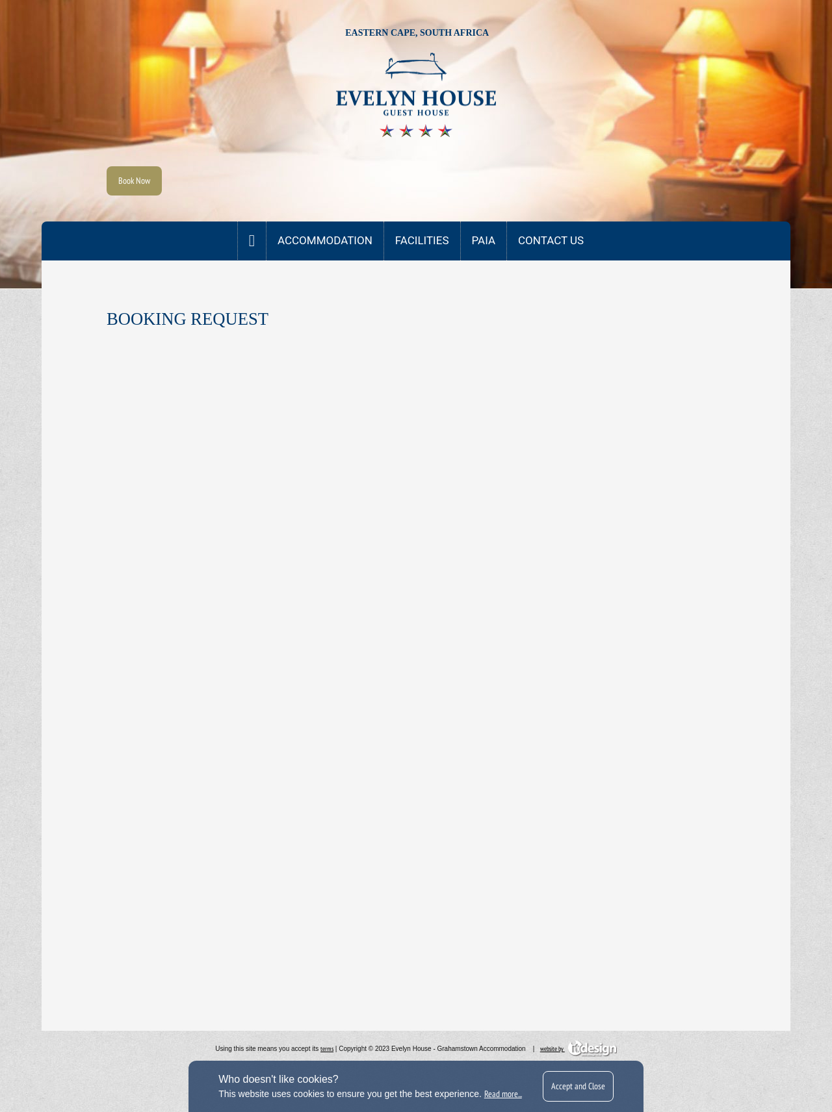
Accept (578, 1086)
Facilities (422, 240)
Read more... (503, 1094)
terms (326, 1048)
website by (578, 1048)
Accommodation (325, 240)
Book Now (134, 180)
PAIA (484, 240)
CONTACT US (551, 240)
